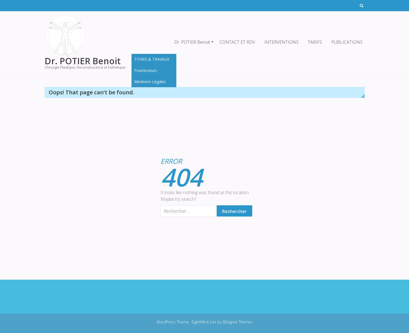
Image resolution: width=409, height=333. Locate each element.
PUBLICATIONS (346, 42)
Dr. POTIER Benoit (192, 42)
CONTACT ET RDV (237, 42)
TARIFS (315, 42)
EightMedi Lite (204, 322)
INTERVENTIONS (281, 42)
